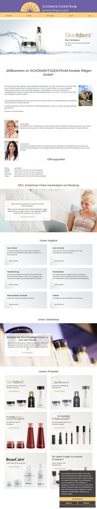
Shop (89, 15)
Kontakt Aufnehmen (60, 468)
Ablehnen (86, 503)
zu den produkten (59, 427)
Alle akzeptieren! (77, 499)
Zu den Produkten (14, 391)
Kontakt (71, 15)
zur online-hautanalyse (28, 216)
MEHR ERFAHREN (13, 261)
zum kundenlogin (28, 352)
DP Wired (92, 506)
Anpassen (68, 503)
